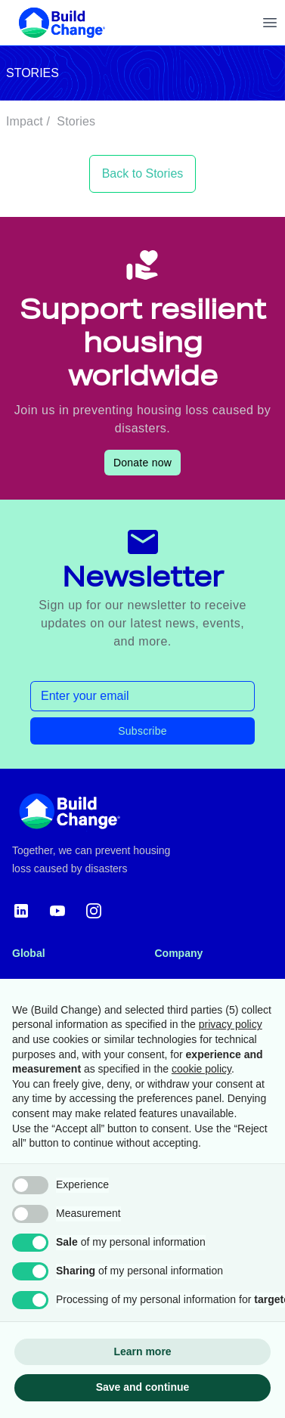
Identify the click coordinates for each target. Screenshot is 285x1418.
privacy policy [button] (230, 1024)
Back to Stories (143, 173)
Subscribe (142, 731)
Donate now (142, 463)
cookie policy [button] (201, 1069)
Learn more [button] (142, 1351)
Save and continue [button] (143, 1387)
